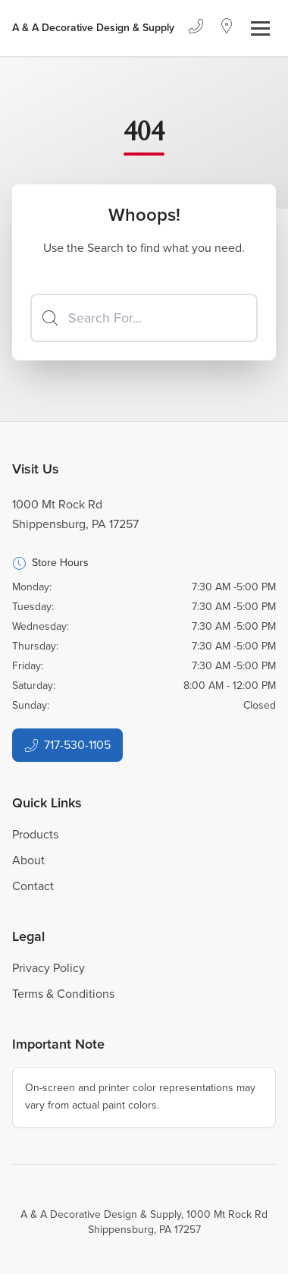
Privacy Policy (48, 968)
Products (35, 834)
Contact (33, 886)
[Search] (144, 318)
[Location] (227, 28)
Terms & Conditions (63, 993)
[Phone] (195, 28)
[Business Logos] (93, 28)
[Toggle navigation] (260, 28)
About (28, 860)
